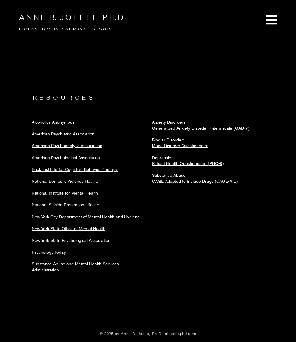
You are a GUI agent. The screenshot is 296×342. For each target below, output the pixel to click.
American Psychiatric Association (63, 133)
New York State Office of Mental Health (68, 228)
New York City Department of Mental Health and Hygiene (86, 216)
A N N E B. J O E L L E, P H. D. (71, 17)
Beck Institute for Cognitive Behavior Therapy (75, 169)
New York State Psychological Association (71, 240)
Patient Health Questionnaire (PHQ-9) (188, 163)
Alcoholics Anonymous (53, 122)
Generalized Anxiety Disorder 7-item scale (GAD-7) (201, 128)
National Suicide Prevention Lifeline (65, 204)
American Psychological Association (66, 157)
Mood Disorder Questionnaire (180, 145)
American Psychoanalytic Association (67, 145)
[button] (271, 20)
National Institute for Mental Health (65, 193)
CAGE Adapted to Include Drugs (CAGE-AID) (195, 181)
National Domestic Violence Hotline (65, 181)
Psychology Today (49, 252)
